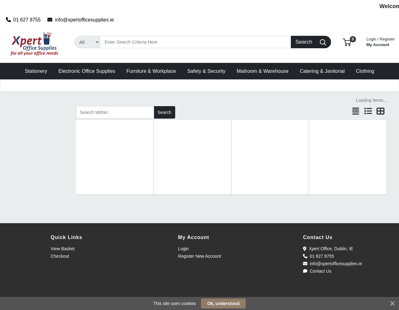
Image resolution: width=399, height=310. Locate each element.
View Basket (62, 248)
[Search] (195, 42)
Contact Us (317, 271)
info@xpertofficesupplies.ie (80, 19)
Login (183, 248)
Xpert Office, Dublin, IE (328, 248)
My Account (381, 41)
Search (164, 112)
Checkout (59, 256)
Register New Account (199, 256)
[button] (347, 42)
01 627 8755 (23, 19)
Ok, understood (223, 303)
